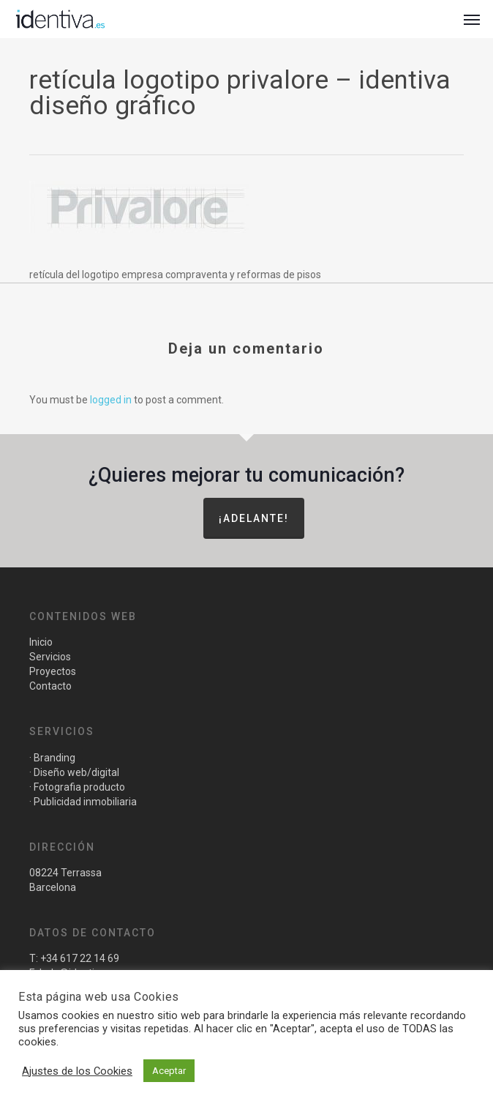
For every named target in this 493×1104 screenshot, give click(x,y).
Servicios (50, 657)
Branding (54, 758)
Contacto (50, 686)
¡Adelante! (254, 518)
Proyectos (52, 671)
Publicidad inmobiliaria (85, 802)
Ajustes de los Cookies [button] (77, 1071)
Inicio (41, 642)
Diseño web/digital (75, 772)
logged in (111, 400)
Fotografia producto (79, 787)
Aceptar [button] (169, 1070)
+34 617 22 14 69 (79, 958)
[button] (472, 19)
